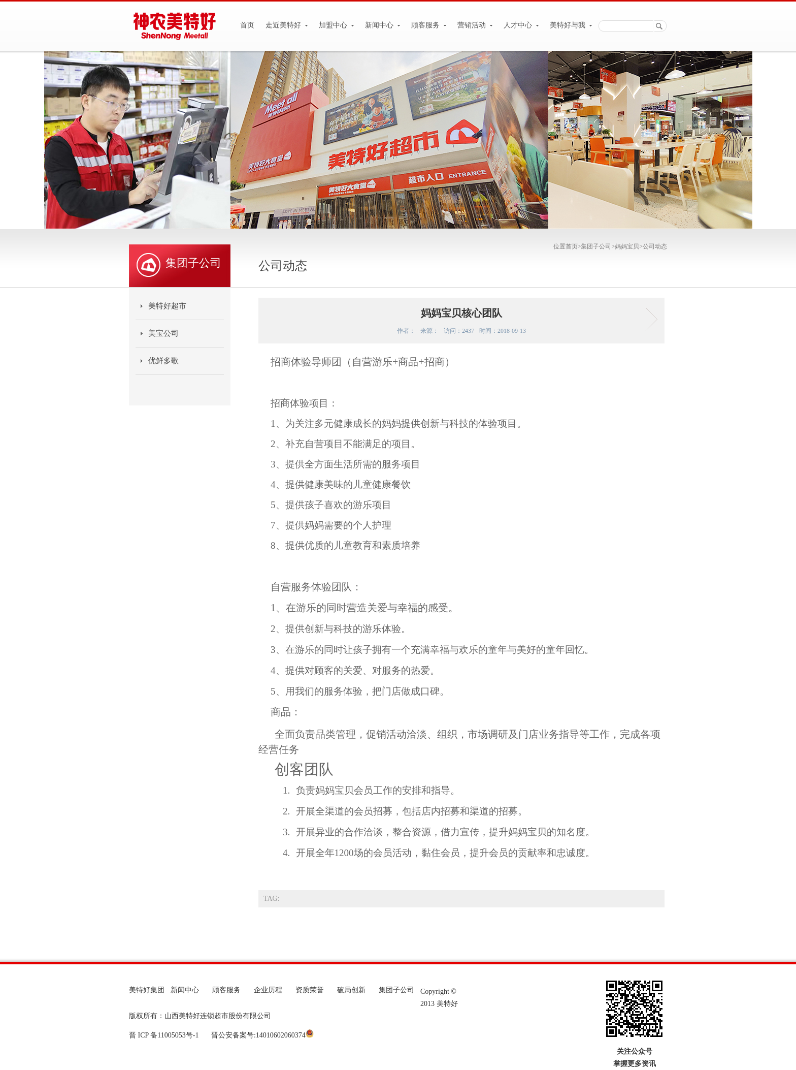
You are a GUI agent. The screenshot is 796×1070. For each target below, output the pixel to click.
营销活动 (475, 25)
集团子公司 (596, 246)
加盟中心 (336, 25)
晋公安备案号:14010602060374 (257, 1035)
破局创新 (351, 990)
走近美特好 (287, 25)
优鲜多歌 (163, 361)
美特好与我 (571, 25)
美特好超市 (167, 306)
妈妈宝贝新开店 (648, 319)
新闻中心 (383, 25)
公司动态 (655, 246)
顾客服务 (429, 25)
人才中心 (521, 25)
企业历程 (268, 990)
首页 (247, 25)
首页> (573, 246)
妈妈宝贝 (627, 246)
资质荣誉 (309, 990)
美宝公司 (163, 333)
